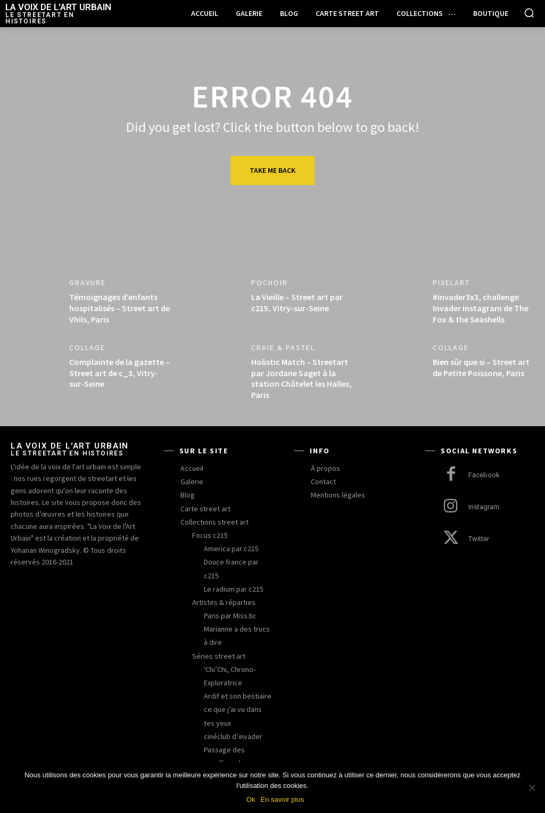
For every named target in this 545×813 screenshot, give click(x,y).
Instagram (483, 507)
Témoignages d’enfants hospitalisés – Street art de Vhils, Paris (119, 308)
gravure (87, 282)
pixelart (451, 282)
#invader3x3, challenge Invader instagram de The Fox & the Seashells (481, 308)
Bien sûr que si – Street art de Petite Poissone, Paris (481, 367)
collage (87, 347)
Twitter (478, 539)
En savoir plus (282, 799)
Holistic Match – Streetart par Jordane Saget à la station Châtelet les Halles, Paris (301, 378)
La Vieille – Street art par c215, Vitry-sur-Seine (297, 302)
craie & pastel (283, 347)
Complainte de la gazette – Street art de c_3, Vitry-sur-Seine (119, 372)
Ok (250, 799)
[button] (529, 12)
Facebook (484, 475)
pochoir (269, 282)
